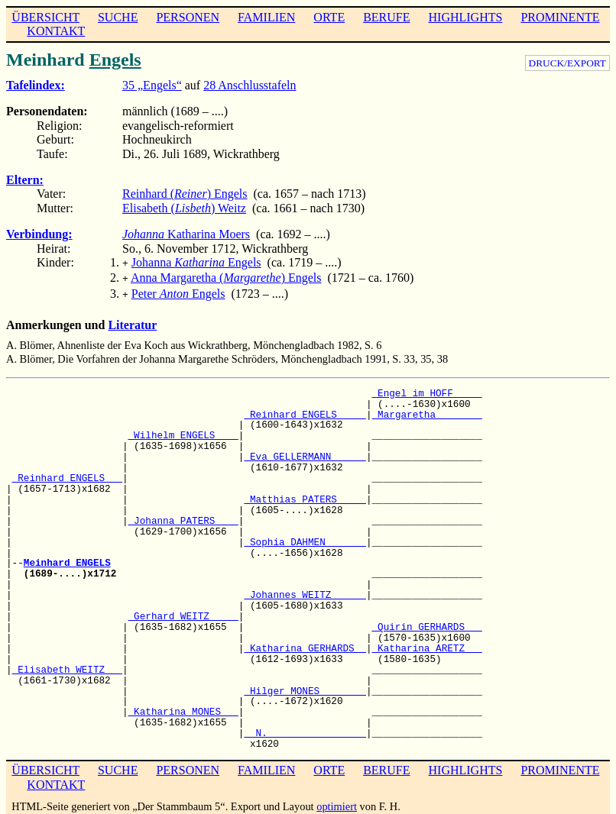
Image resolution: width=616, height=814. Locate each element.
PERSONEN (187, 17)
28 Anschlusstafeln (249, 85)
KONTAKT (56, 30)
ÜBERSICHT (45, 17)
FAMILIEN (266, 17)
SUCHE (118, 17)
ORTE (329, 17)
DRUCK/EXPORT (567, 63)
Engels (115, 59)
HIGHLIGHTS (466, 17)
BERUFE (386, 17)
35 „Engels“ (152, 85)
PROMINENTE (559, 17)
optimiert (336, 802)
